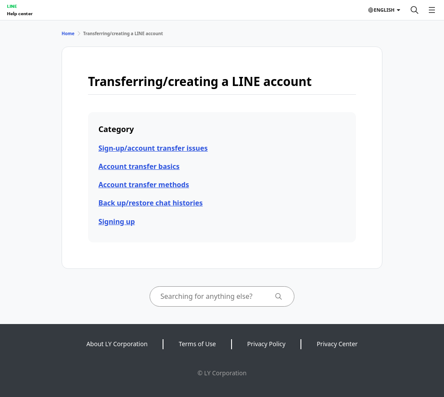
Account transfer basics (139, 166)
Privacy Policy (266, 344)
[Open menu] (432, 10)
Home (68, 33)
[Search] (414, 10)
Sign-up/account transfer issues (153, 148)
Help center (20, 13)
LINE (12, 6)
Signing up (116, 221)
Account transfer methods (143, 184)
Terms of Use (197, 344)
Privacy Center (337, 344)
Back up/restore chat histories (150, 203)
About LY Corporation (116, 344)
